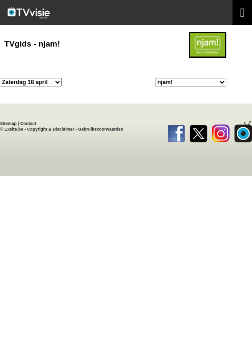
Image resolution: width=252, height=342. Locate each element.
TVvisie (243, 131)
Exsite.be (13, 129)
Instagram (221, 131)
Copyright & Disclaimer (51, 129)
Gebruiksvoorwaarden (100, 129)
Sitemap (8, 123)
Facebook (176, 131)
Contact (28, 123)
